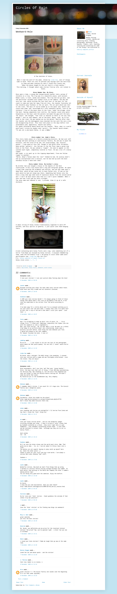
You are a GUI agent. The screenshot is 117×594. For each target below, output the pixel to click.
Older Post (67, 582)
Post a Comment (23, 579)
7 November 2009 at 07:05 (28, 509)
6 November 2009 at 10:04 (28, 291)
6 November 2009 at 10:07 (28, 314)
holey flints (33, 267)
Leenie (22, 285)
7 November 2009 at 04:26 (28, 488)
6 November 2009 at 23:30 (28, 476)
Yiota (22, 319)
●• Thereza (23, 560)
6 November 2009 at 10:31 (28, 335)
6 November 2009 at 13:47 (28, 414)
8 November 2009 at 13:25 (28, 575)
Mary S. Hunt (24, 515)
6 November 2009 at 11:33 (28, 348)
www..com (82, 133)
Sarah (90, 32)
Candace (22, 442)
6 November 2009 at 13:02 (28, 390)
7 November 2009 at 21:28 (28, 554)
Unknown (22, 384)
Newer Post (19, 582)
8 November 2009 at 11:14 (28, 564)
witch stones (48, 267)
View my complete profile (85, 49)
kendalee (23, 297)
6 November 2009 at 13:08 (28, 403)
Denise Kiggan (24, 550)
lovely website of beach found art (32, 258)
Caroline (23, 494)
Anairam (22, 526)
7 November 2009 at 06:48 (28, 500)
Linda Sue (54, 80)
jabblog (22, 340)
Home (43, 582)
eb (21, 419)
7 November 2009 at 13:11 (28, 534)
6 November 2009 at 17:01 (28, 459)
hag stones (25, 267)
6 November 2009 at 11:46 (28, 361)
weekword (40, 267)
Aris (21, 569)
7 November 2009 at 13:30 (28, 545)
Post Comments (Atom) (33, 585)
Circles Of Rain (31, 8)
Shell (22, 539)
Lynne (22, 465)
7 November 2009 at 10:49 (28, 521)
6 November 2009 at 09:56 (28, 280)
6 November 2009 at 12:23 (28, 379)
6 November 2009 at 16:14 (28, 437)
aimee (22, 408)
